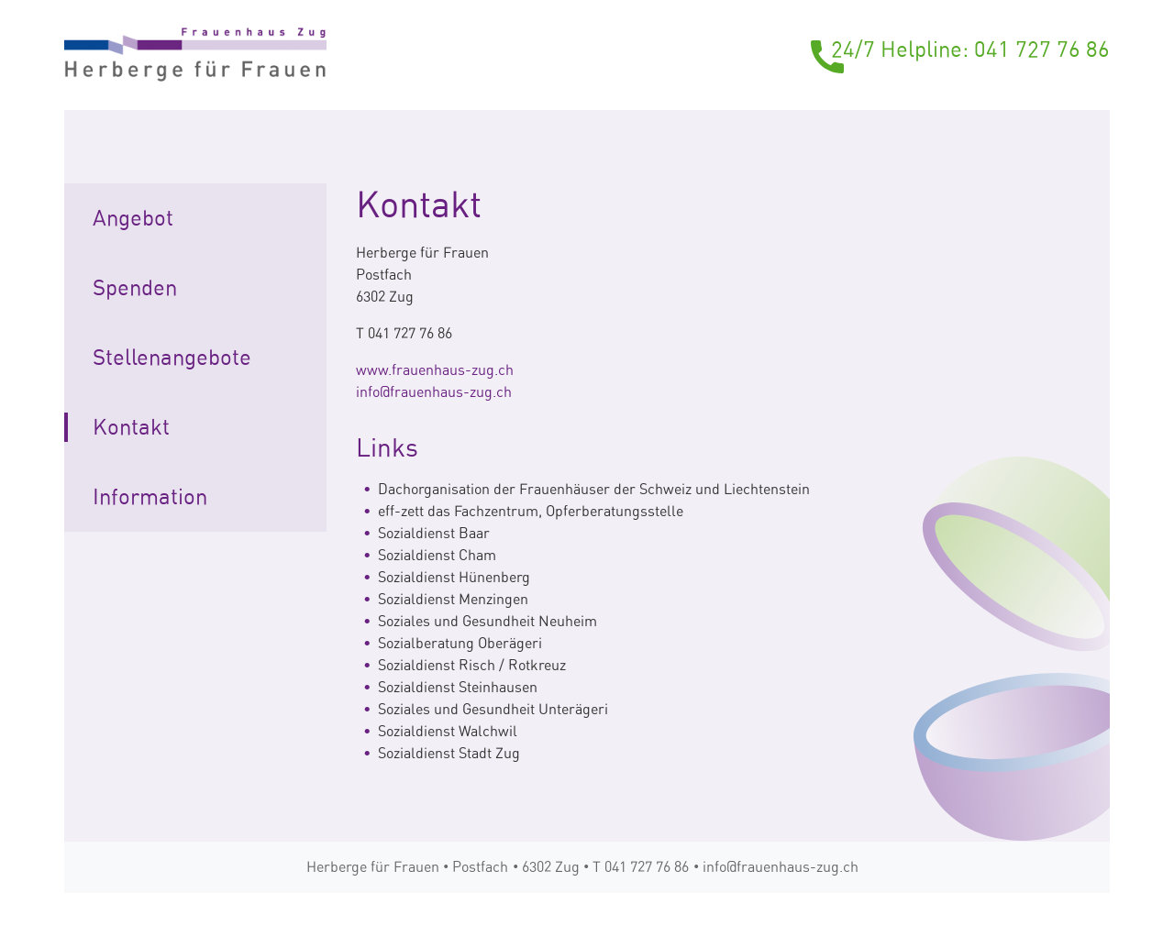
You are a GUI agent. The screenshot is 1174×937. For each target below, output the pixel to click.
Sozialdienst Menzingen (453, 599)
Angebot (133, 218)
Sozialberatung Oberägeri (460, 643)
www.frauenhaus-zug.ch (435, 370)
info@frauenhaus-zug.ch (434, 392)
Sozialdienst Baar (434, 533)
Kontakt (131, 427)
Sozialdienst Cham (437, 555)
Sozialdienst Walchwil (447, 731)
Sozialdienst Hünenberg (454, 577)
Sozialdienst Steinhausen (457, 687)
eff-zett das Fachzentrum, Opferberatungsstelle (530, 511)
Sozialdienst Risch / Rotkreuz (472, 665)
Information (150, 497)
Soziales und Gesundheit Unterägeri (493, 709)
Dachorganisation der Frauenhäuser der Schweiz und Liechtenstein (594, 489)
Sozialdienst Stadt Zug (449, 753)
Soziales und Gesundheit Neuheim (487, 621)
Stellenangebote (172, 357)
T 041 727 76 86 (641, 867)
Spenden (135, 288)
